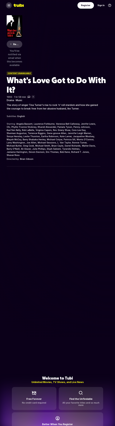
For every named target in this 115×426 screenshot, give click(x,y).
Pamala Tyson (64, 127)
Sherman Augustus (17, 133)
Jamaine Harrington (17, 152)
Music (19, 100)
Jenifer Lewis (88, 124)
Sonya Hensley (14, 136)
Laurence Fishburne (44, 124)
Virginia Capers (44, 130)
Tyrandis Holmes (71, 149)
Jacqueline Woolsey (83, 136)
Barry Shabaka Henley (34, 139)
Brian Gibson (26, 159)
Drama (10, 100)
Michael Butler (14, 145)
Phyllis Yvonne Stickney (23, 127)
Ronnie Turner (79, 142)
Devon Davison (37, 152)
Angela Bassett (24, 124)
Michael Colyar (54, 139)
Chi (8, 127)
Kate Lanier (66, 136)
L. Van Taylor (64, 142)
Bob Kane (65, 152)
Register (85, 5)
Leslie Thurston (31, 136)
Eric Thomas (52, 152)
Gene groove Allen (56, 133)
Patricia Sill (69, 139)
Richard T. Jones (80, 152)
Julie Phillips (39, 149)
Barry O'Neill (13, 149)
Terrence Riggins (37, 133)
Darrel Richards (73, 145)
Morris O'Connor (85, 139)
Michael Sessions (47, 142)
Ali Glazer (26, 149)
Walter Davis (88, 145)
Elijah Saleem (54, 149)
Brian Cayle (57, 145)
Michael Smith (42, 145)
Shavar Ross (13, 155)
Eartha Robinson (49, 136)
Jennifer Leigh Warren (79, 133)
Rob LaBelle (28, 130)
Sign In (101, 5)
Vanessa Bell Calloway (68, 124)
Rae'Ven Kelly (14, 130)
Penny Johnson (81, 127)
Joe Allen (31, 142)
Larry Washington (16, 142)
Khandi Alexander (47, 127)
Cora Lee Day (78, 130)
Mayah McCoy (14, 139)
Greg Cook (28, 145)
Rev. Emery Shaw (61, 130)
